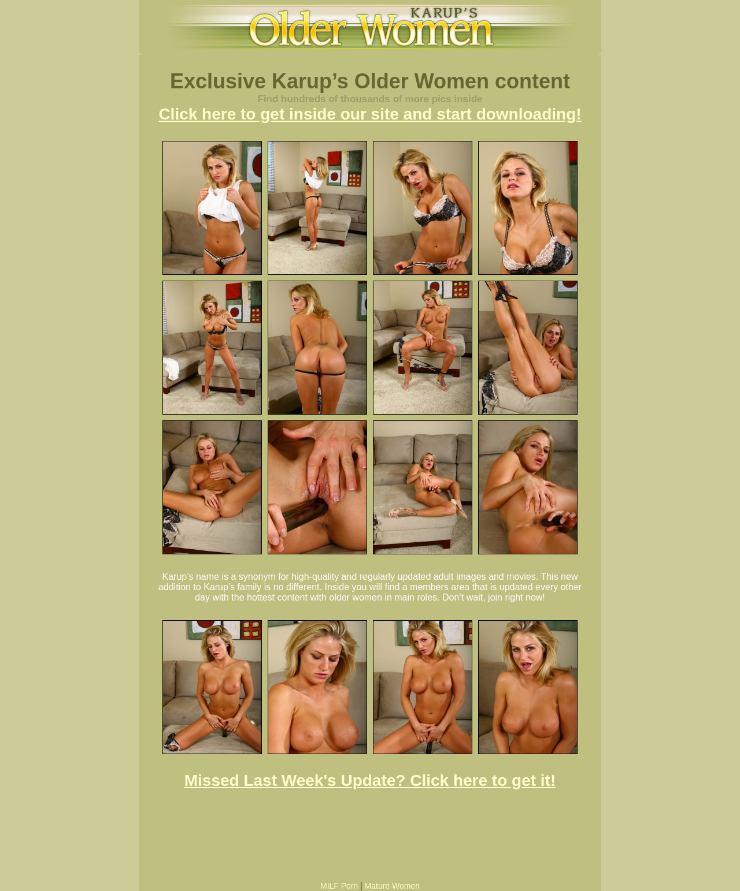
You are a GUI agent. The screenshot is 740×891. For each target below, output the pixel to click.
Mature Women (392, 885)
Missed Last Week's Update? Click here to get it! (370, 780)
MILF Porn (339, 885)
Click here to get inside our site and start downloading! (369, 114)
